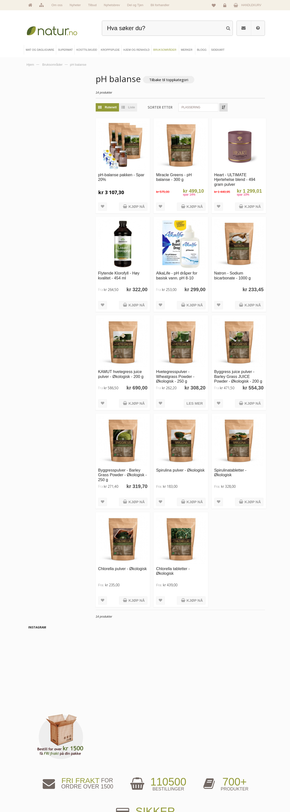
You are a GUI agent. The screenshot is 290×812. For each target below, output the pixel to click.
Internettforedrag (164, 779)
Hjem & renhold (103, 796)
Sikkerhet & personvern (224, 796)
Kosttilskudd (101, 779)
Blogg (157, 763)
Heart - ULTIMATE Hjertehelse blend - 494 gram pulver (238, 176)
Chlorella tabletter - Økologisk (179, 554)
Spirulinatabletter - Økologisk (233, 459)
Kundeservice (218, 779)
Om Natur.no (41, 771)
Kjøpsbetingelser (220, 787)
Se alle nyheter (43, 787)
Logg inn (225, 6)
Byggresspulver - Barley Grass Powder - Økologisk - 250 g (129, 462)
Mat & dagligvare (104, 763)
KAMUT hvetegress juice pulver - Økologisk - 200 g (130, 364)
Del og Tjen (135, 5)
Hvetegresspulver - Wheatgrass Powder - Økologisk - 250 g (182, 367)
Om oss (57, 5)
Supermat (99, 771)
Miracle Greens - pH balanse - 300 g (180, 173)
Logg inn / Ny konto (221, 763)
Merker (38, 779)
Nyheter (75, 5)
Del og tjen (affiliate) (166, 787)
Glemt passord (219, 771)
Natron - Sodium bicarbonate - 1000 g (235, 269)
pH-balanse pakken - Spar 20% (126, 173)
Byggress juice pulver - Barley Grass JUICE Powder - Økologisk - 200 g (239, 369)
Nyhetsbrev (112, 5)
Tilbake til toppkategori (178, 79)
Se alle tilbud (41, 796)
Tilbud (92, 5)
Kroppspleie (101, 787)
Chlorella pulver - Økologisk (123, 554)
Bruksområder (162, 771)
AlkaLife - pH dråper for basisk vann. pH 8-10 (183, 269)
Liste (137, 107)
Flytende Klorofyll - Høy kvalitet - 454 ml (128, 269)
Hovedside (40, 763)
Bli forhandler (160, 5)
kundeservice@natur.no (145, 731)
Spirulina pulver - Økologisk (178, 459)
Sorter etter (170, 107)
